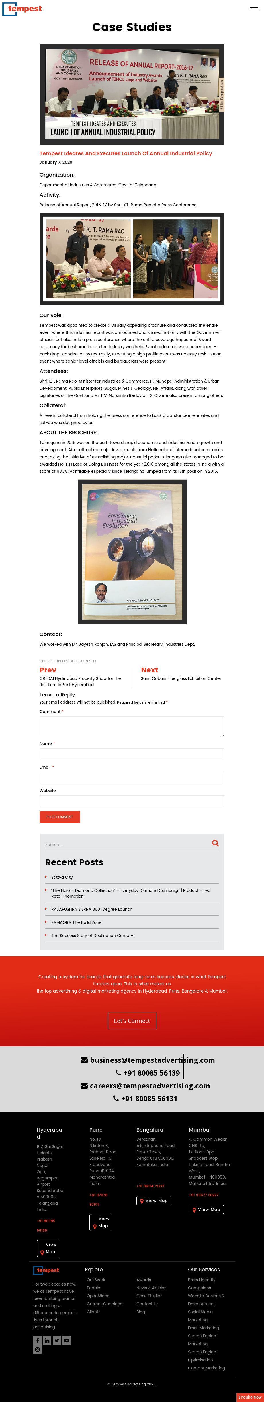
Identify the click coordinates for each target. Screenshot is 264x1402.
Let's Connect (132, 1021)
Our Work (96, 1280)
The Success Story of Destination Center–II (93, 936)
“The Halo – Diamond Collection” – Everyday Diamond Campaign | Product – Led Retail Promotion (130, 893)
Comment (52, 712)
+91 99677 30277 (203, 1195)
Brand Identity (202, 1280)
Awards (143, 1280)
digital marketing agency (109, 991)
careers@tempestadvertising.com (145, 1085)
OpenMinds (98, 1296)
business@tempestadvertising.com (148, 1060)
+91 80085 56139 (148, 1073)
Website (48, 791)
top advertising (61, 991)
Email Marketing (203, 1328)
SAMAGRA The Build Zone (76, 923)
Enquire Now (250, 1398)
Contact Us (147, 1304)
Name (47, 744)
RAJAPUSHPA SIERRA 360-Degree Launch (91, 909)
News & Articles (151, 1288)
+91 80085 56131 (145, 1098)
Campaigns (199, 1288)
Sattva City (62, 877)
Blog (140, 1312)
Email (47, 767)
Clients (93, 1312)
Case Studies (149, 1296)
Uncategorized (79, 661)
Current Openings (104, 1304)
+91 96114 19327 (150, 1186)
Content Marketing (206, 1368)
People (93, 1288)
